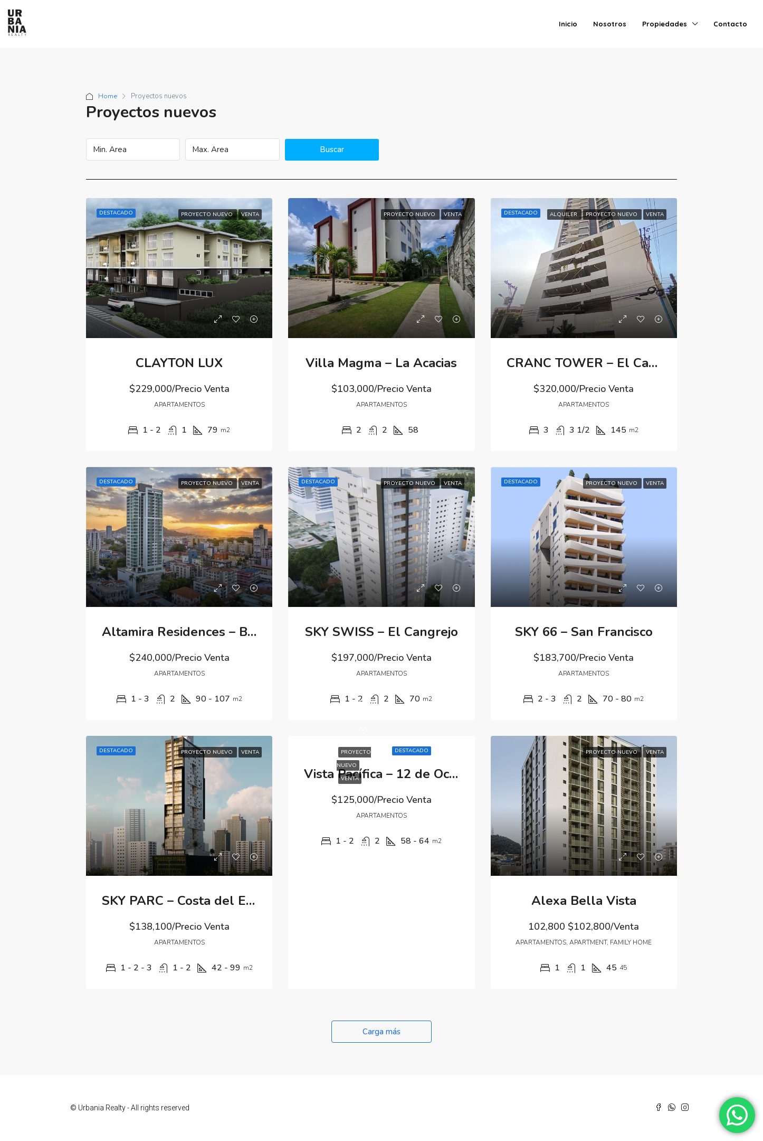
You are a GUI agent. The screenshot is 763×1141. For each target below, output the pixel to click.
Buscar (332, 149)
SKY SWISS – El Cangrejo (381, 631)
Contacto (730, 24)
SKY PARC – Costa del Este (183, 900)
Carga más (381, 1031)
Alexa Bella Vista (583, 900)
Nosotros (609, 24)
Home (107, 96)
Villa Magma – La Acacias (381, 362)
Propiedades (664, 24)
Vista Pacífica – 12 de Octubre (393, 773)
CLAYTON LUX (179, 362)
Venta (350, 778)
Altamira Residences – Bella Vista (203, 631)
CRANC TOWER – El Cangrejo (597, 362)
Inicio (568, 24)
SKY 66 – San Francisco (584, 631)
